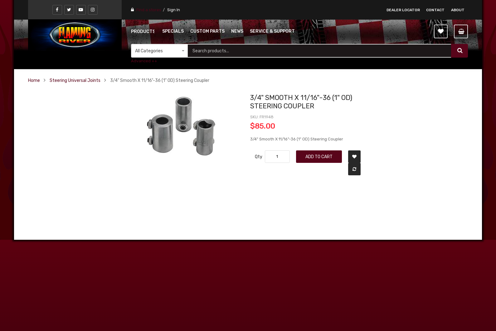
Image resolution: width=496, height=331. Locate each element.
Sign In (173, 9)
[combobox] (319, 51)
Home (34, 80)
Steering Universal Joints (75, 80)
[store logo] (75, 34)
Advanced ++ (144, 61)
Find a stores (148, 9)
